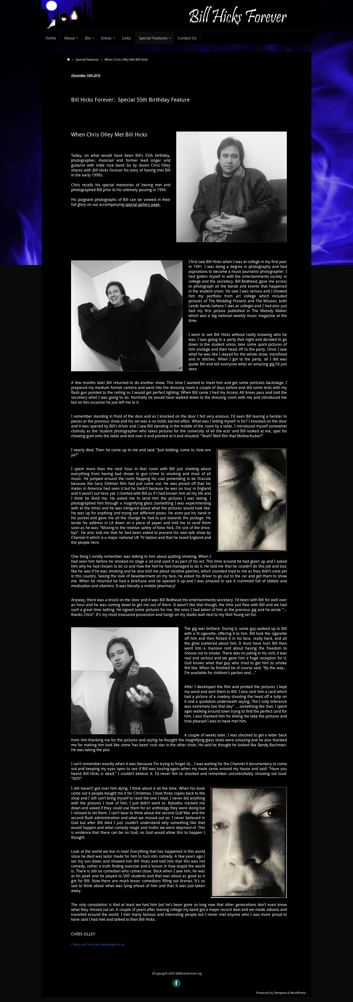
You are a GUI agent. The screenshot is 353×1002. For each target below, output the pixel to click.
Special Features (87, 59)
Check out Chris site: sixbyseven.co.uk (98, 944)
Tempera (280, 993)
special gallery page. (143, 204)
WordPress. (298, 993)
